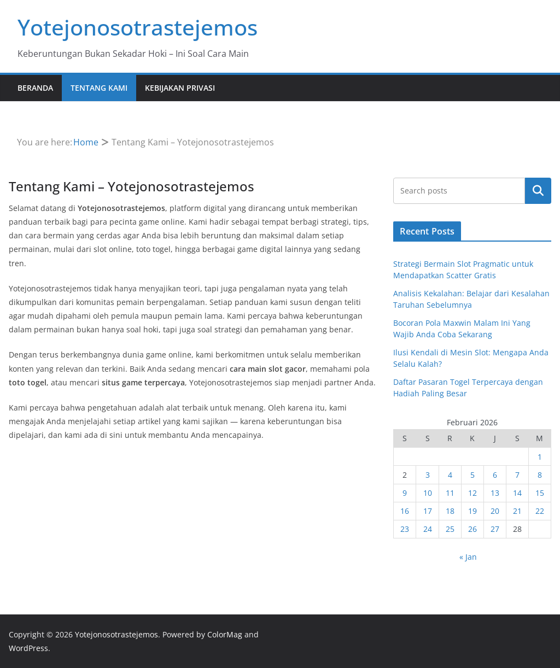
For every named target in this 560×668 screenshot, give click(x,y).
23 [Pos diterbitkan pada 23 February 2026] (404, 529)
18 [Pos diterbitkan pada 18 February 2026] (450, 511)
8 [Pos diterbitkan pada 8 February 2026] (540, 475)
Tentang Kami (99, 88)
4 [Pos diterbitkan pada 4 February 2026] (450, 475)
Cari (538, 190)
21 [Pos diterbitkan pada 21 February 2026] (517, 511)
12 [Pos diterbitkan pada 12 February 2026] (472, 493)
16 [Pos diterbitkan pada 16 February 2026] (404, 511)
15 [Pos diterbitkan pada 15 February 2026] (539, 493)
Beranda (35, 88)
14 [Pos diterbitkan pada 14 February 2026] (517, 493)
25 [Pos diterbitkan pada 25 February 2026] (450, 529)
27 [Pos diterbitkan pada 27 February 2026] (495, 529)
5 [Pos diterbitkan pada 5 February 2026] (472, 475)
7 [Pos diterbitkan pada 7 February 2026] (517, 475)
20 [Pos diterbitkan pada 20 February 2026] (495, 511)
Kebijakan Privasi (180, 88)
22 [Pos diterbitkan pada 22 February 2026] (539, 511)
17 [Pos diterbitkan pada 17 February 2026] (427, 511)
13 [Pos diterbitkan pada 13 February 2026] (495, 493)
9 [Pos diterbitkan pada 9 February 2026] (404, 493)
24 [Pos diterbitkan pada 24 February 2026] (427, 529)
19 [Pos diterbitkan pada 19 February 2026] (472, 511)
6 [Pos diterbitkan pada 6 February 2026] (495, 475)
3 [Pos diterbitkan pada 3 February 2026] (427, 475)
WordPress (28, 648)
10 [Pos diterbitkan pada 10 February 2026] (427, 493)
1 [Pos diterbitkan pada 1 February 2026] (540, 457)
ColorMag (224, 634)
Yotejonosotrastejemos (138, 27)
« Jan (468, 557)
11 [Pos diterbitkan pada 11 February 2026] (450, 493)
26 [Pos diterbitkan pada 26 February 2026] (472, 529)
